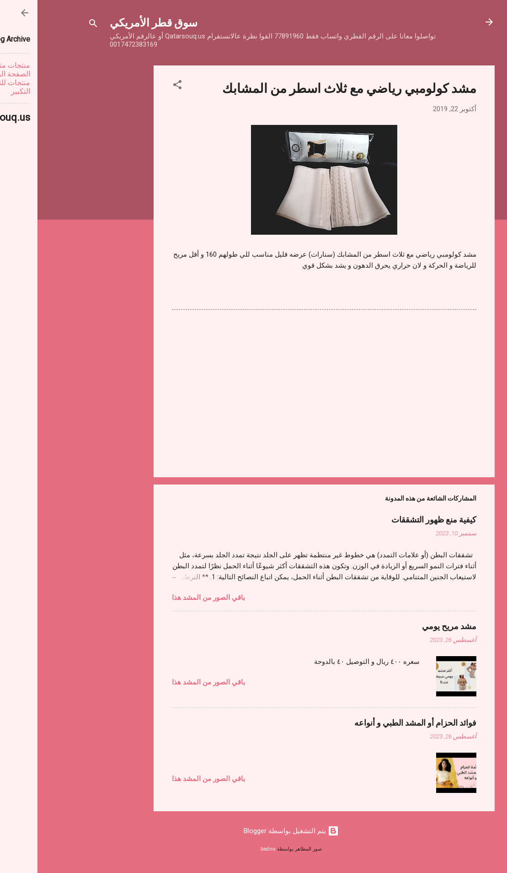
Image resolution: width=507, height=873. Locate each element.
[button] (139, 86)
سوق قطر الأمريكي (116, 22)
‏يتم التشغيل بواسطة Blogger (253, 831)
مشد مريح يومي (411, 625)
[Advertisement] (79, 202)
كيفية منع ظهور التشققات (396, 519)
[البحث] (55, 25)
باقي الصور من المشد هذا (171, 597)
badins (230, 849)
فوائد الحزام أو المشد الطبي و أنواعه (378, 722)
